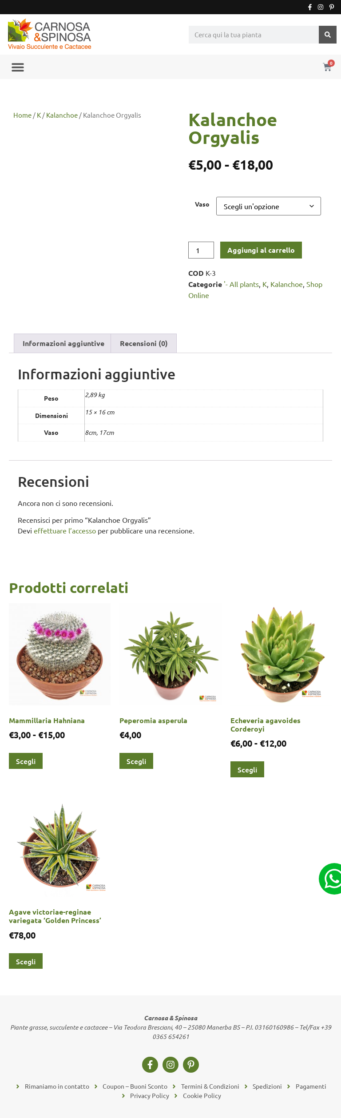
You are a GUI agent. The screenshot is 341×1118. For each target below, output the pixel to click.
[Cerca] (328, 35)
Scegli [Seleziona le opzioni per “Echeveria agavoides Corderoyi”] (247, 769)
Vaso (202, 204)
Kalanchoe (62, 115)
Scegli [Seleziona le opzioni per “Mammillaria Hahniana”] (26, 761)
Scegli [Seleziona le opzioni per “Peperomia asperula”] (136, 761)
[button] (18, 67)
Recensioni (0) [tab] (144, 343)
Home (22, 115)
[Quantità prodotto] (201, 250)
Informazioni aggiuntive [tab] (63, 343)
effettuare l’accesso (65, 530)
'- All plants (241, 283)
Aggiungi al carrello (261, 250)
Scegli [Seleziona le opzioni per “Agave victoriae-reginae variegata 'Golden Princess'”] (26, 961)
